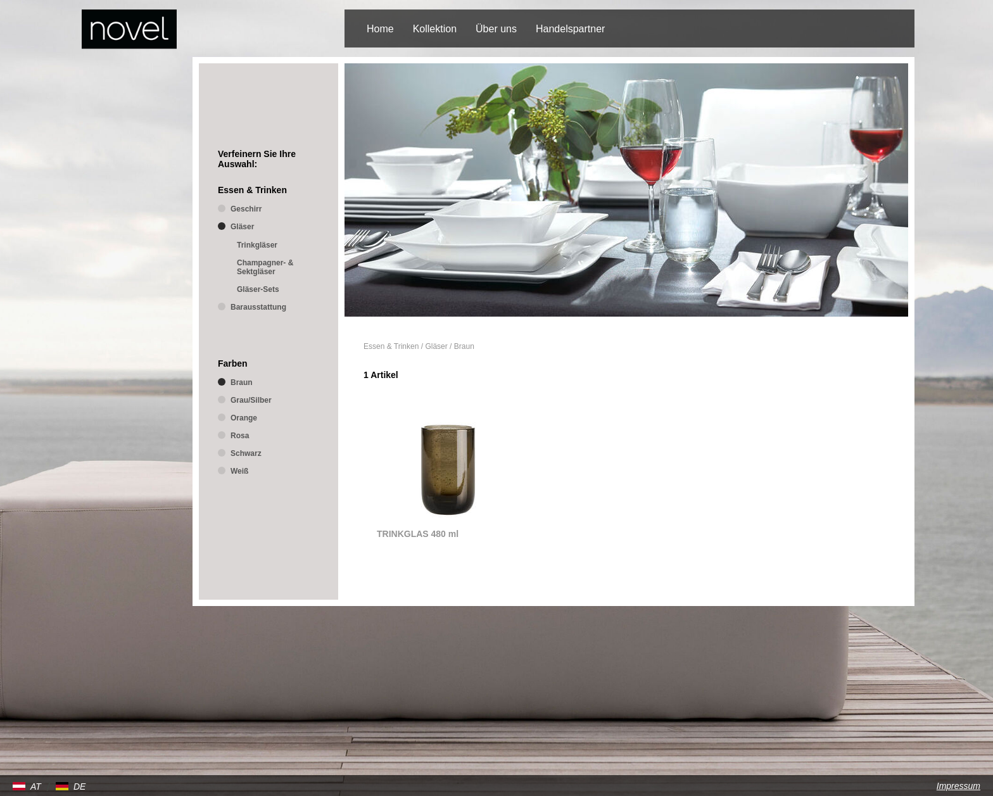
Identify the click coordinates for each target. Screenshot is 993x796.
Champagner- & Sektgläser (265, 267)
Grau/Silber (251, 400)
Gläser (436, 346)
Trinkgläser (257, 245)
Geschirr (246, 209)
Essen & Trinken (391, 346)
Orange (244, 418)
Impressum (958, 786)
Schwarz (246, 453)
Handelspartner (570, 28)
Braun (464, 346)
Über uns (496, 28)
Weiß (239, 471)
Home (380, 28)
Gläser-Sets (258, 289)
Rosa (240, 435)
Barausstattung (258, 307)
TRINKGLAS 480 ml (418, 534)
